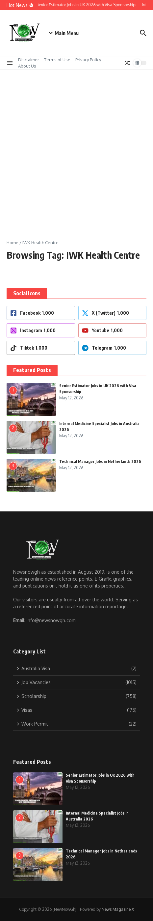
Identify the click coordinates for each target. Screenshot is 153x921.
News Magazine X (118, 909)
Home (12, 242)
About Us (27, 66)
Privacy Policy (88, 59)
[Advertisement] (76, 149)
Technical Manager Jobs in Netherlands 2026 (100, 461)
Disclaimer (28, 59)
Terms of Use (57, 59)
